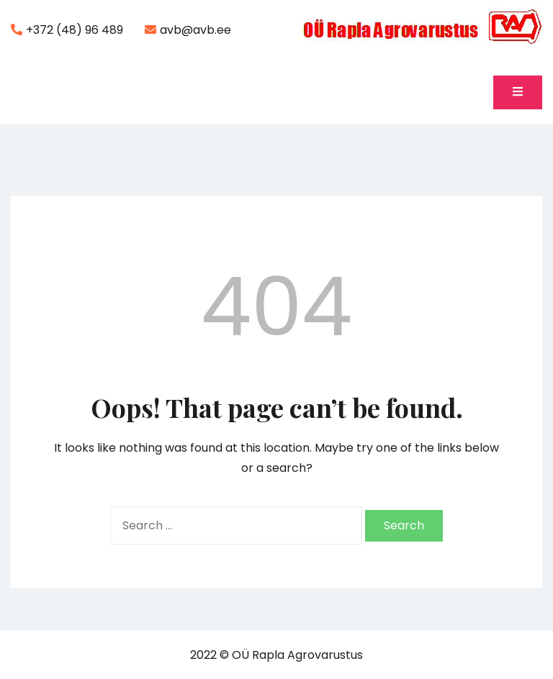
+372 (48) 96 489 (67, 30)
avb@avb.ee (188, 30)
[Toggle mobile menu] (517, 92)
